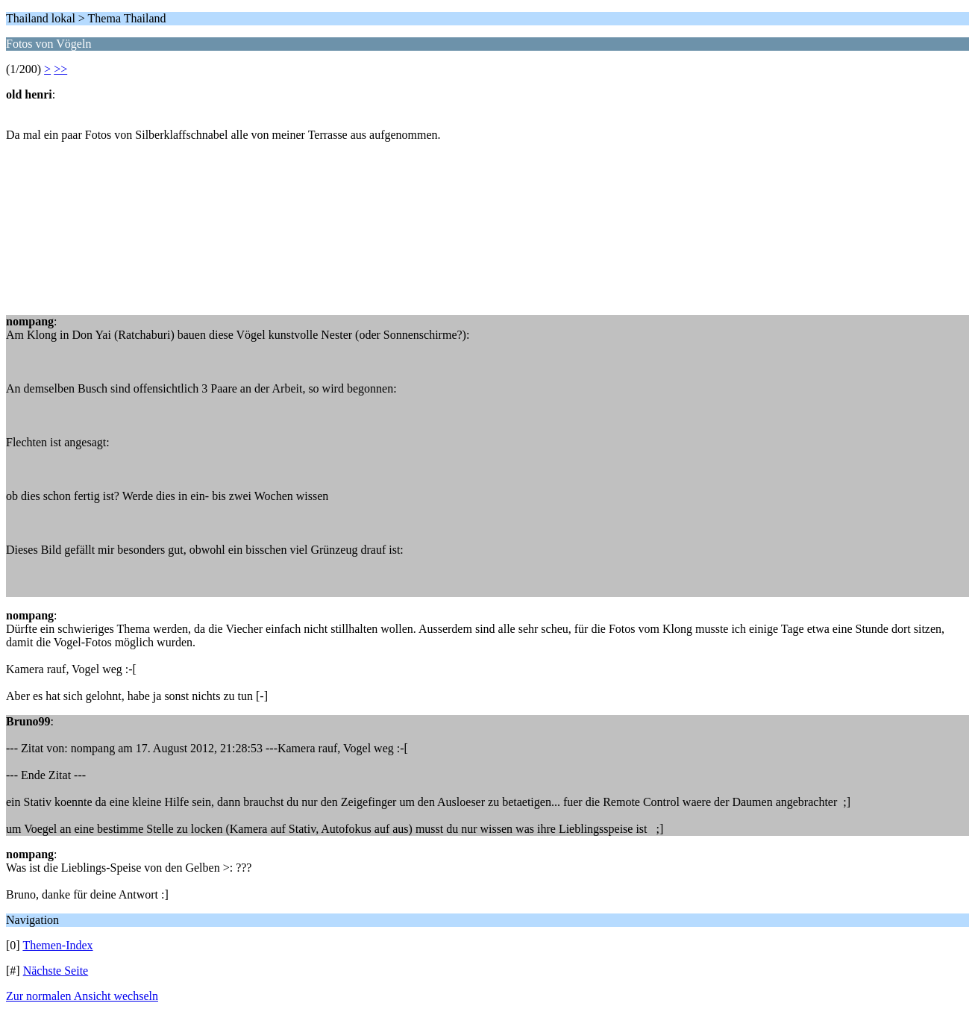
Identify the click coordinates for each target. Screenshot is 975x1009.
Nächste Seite (56, 970)
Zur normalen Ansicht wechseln (82, 996)
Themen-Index (57, 945)
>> (60, 69)
